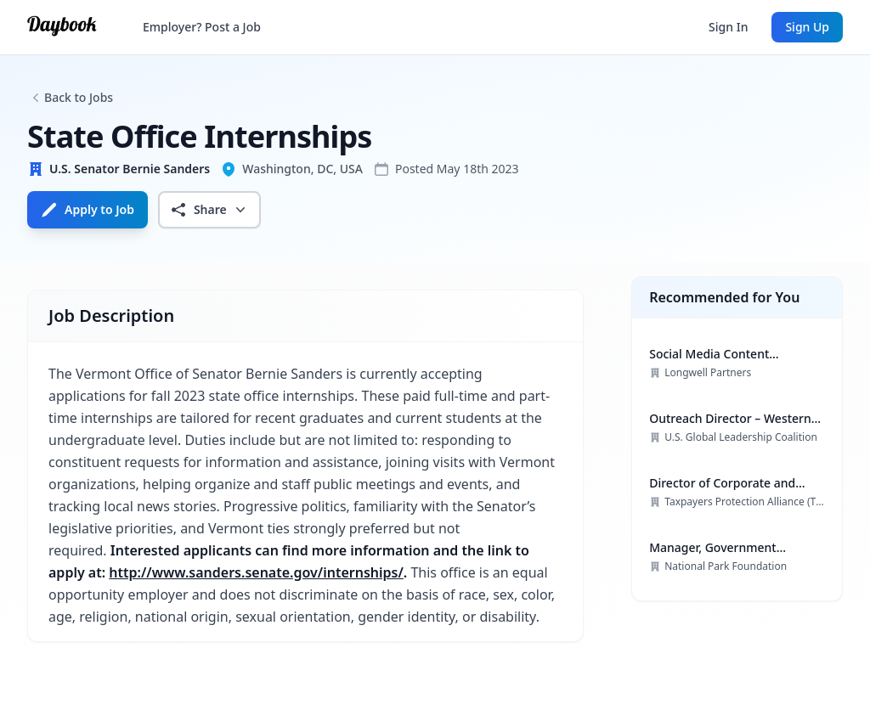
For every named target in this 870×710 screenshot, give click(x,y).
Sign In (728, 27)
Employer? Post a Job (202, 27)
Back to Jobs (78, 97)
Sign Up (807, 27)
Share (209, 209)
